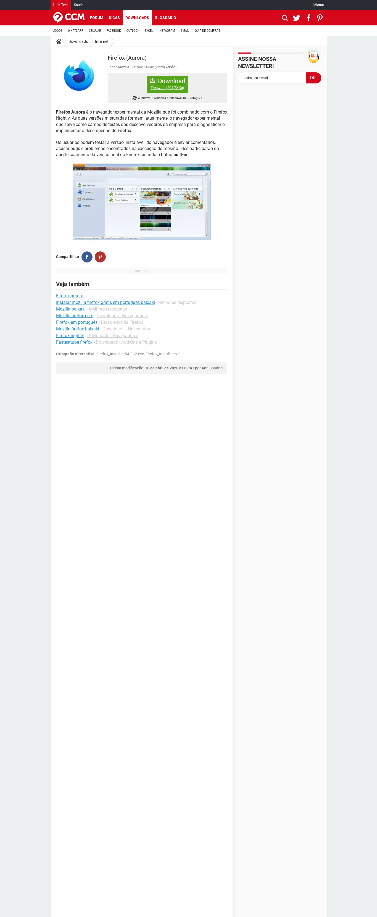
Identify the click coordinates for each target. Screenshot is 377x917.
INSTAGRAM (167, 31)
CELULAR (95, 31)
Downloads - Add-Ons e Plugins (126, 342)
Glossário (165, 17)
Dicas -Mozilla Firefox (122, 322)
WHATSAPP (75, 31)
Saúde (78, 5)
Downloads (137, 17)
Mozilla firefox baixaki (77, 329)
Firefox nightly (70, 335)
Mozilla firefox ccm (74, 315)
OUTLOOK (132, 31)
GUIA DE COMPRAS (207, 31)
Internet (102, 41)
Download (167, 84)
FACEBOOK (114, 31)
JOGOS (58, 31)
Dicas (114, 17)
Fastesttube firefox (74, 342)
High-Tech (60, 5)
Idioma (318, 5)
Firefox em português (76, 322)
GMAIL (185, 31)
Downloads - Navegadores (122, 315)
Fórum (96, 17)
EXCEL (149, 31)
